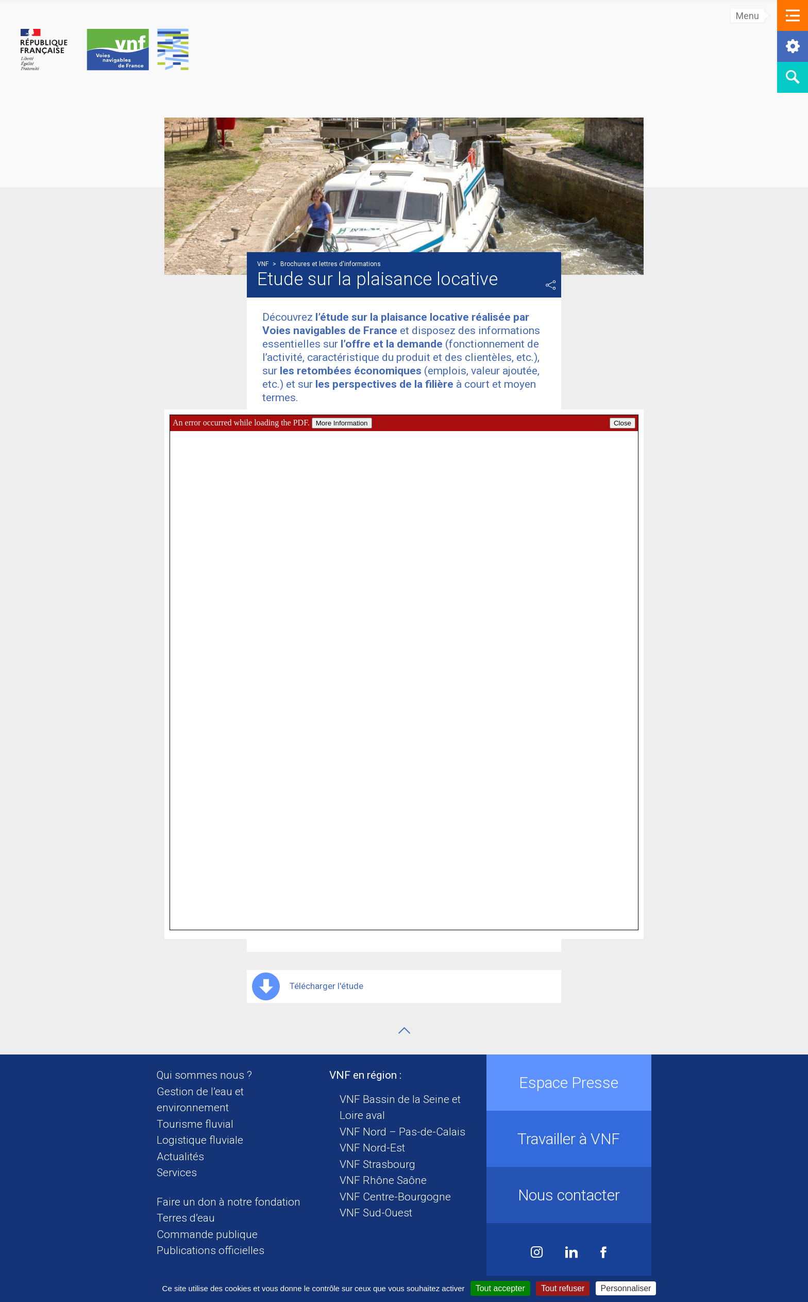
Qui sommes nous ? (204, 1075)
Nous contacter (569, 1195)
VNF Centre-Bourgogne (395, 1197)
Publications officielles (210, 1250)
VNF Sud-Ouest (376, 1213)
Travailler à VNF (568, 1139)
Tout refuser (562, 1288)
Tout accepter (500, 1288)
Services (177, 1172)
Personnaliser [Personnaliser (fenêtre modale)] (626, 1288)
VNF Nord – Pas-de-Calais (402, 1132)
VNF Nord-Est (372, 1148)
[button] (792, 15)
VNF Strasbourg (377, 1164)
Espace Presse (568, 1083)
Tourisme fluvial (195, 1124)
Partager (551, 285)
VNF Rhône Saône (383, 1180)
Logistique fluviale (200, 1140)
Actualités (180, 1156)
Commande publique (207, 1234)
